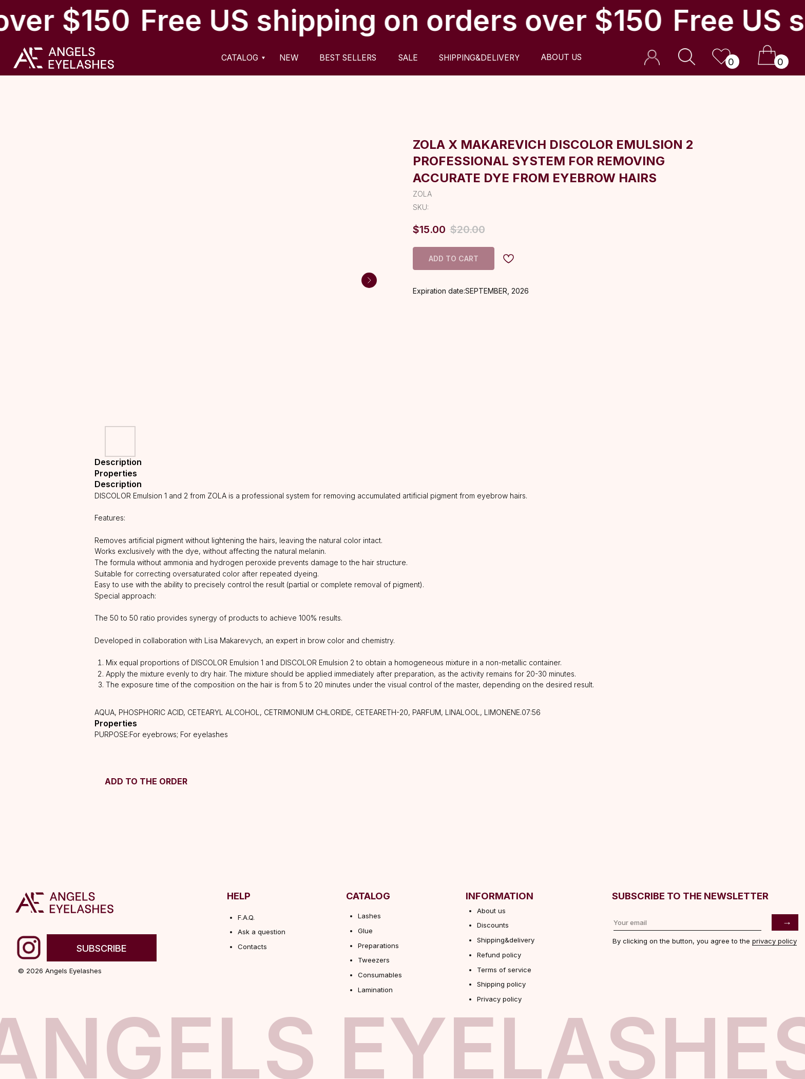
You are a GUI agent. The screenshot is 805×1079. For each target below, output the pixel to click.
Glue (365, 931)
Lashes (369, 916)
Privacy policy (499, 999)
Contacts (252, 946)
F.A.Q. (246, 917)
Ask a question (261, 932)
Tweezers (374, 960)
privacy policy (774, 941)
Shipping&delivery (505, 940)
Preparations (378, 945)
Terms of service (504, 970)
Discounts (493, 925)
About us (491, 911)
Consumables (380, 975)
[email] (688, 922)
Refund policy (499, 955)
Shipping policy (501, 984)
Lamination (375, 990)
